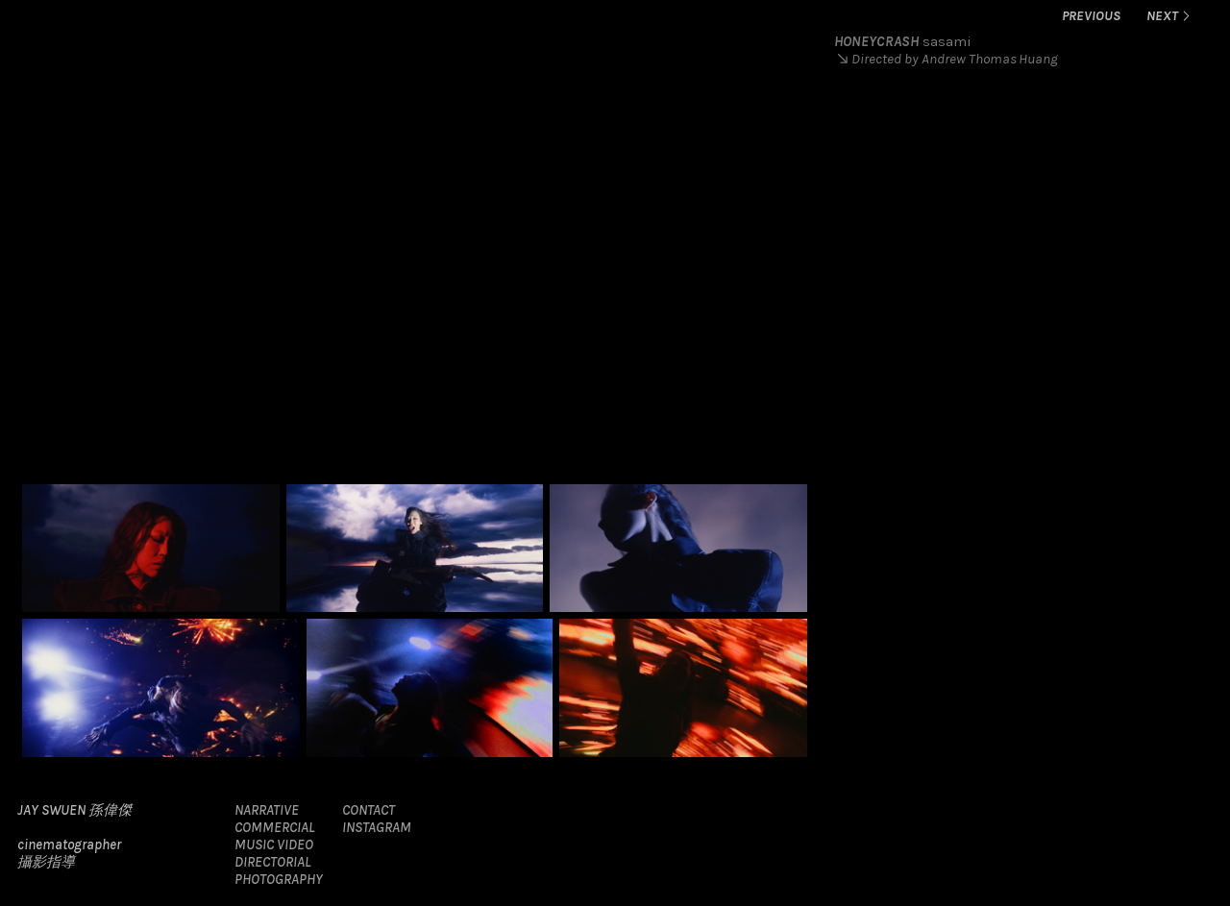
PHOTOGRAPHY (278, 879)
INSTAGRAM (376, 827)
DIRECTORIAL (272, 861)
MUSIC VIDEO (273, 844)
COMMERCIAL (274, 827)
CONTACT (368, 810)
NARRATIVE (266, 810)
